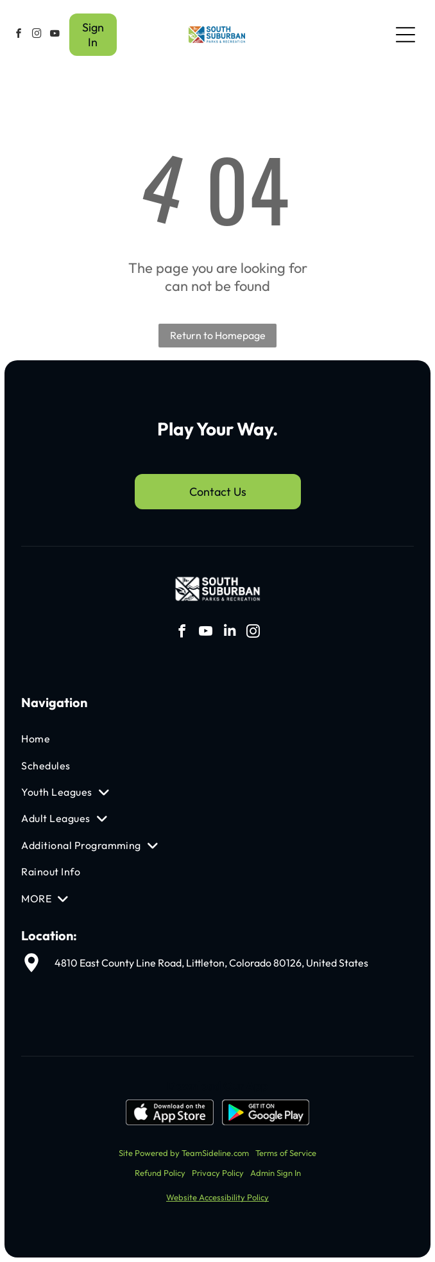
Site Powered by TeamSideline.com (184, 1153)
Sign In (93, 34)
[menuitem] (153, 739)
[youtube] (54, 35)
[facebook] (19, 35)
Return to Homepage (218, 335)
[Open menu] (405, 34)
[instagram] (37, 35)
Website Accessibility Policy (217, 1197)
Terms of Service (285, 1153)
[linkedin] (229, 633)
